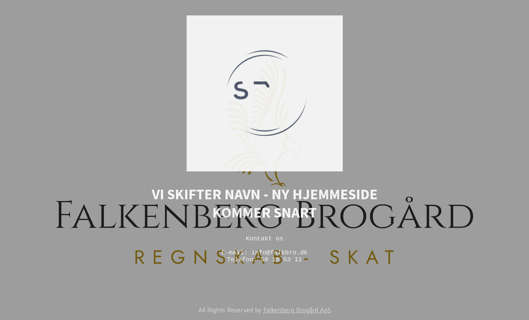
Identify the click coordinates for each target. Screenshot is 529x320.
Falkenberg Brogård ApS (297, 310)
